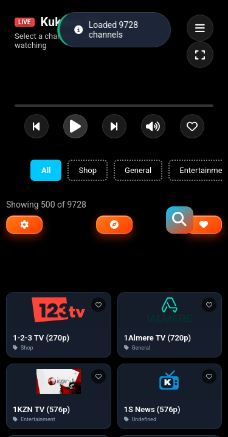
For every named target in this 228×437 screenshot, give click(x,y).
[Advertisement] (114, 266)
